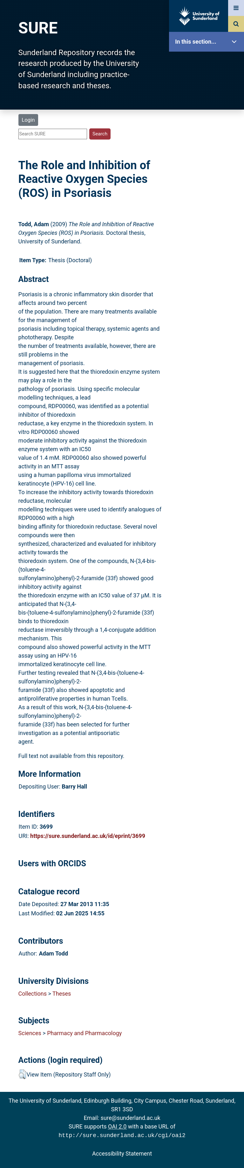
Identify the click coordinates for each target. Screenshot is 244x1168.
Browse (208, 122)
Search (208, 143)
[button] (22, 1074)
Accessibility (208, 244)
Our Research (208, 82)
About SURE (208, 102)
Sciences (29, 1033)
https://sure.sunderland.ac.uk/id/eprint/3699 (87, 836)
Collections (32, 993)
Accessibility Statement (122, 1153)
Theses (61, 993)
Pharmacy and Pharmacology (84, 1033)
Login (28, 120)
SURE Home (208, 62)
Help (208, 223)
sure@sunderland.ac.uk (130, 1117)
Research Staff (208, 203)
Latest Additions (208, 163)
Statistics (208, 183)
